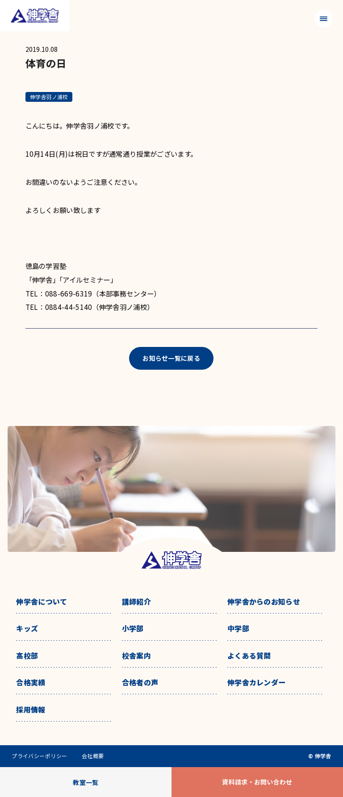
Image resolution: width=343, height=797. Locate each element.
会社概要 (93, 756)
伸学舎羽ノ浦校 (49, 96)
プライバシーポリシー (39, 756)
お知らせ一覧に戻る (171, 358)
